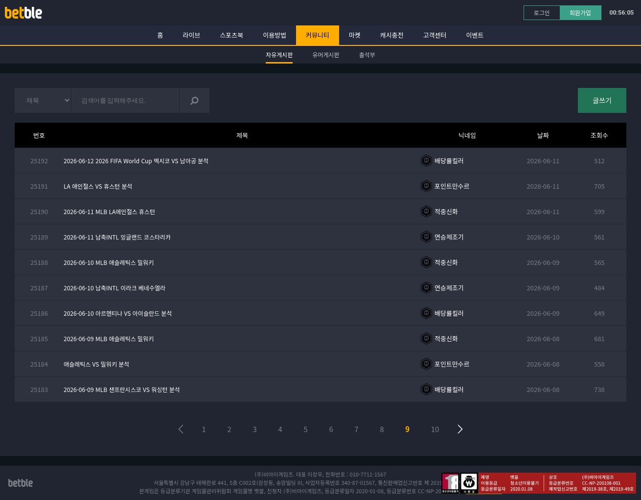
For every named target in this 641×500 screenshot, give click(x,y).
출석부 (367, 54)
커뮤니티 (317, 35)
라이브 (192, 35)
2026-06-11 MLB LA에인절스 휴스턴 (109, 211)
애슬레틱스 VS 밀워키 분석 (96, 364)
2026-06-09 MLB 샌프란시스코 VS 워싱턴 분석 (122, 389)
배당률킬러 (449, 160)
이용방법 (274, 35)
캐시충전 (392, 35)
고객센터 (435, 35)
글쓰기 (602, 100)
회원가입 (580, 12)
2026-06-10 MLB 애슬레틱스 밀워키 (109, 262)
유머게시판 (325, 54)
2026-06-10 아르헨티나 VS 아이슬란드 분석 (118, 313)
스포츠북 (231, 35)
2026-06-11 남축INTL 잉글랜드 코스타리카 (117, 237)
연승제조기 (449, 236)
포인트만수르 (452, 186)
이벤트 (475, 35)
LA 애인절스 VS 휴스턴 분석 (98, 186)
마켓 (355, 35)
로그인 (542, 12)
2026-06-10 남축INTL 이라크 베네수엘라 (114, 287)
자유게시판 (279, 54)
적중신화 (446, 211)
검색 (194, 100)
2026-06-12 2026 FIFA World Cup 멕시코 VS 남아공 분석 (136, 160)
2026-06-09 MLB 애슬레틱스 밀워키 (109, 338)
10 (435, 429)
